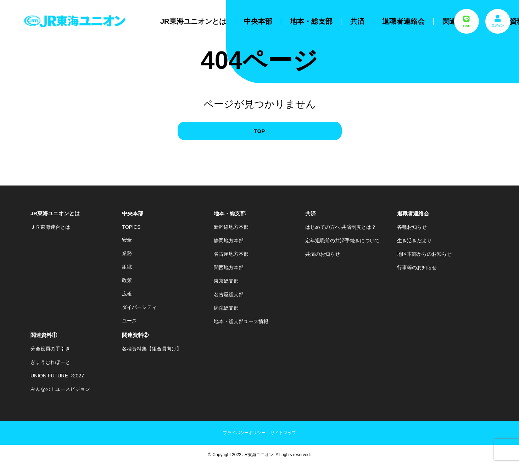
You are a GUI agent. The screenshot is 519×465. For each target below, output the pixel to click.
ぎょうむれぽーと (50, 362)
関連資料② (135, 335)
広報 (127, 294)
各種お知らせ (412, 227)
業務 (127, 253)
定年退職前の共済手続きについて (342, 240)
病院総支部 (226, 308)
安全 (127, 240)
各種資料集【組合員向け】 (152, 348)
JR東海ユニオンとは (193, 21)
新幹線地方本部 (231, 227)
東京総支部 (226, 281)
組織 (127, 267)
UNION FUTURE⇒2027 (57, 375)
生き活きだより (414, 240)
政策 (127, 280)
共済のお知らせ (322, 254)
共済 (357, 21)
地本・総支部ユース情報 (241, 321)
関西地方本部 (229, 267)
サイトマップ (283, 432)
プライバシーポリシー (244, 432)
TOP (259, 131)
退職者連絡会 (403, 21)
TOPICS (131, 227)
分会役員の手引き (50, 348)
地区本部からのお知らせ (424, 254)
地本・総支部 (311, 21)
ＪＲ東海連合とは (50, 227)
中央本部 (258, 21)
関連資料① (43, 335)
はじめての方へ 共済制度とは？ (340, 227)
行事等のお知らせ (417, 267)
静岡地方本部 (229, 240)
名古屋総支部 (229, 294)
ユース (129, 320)
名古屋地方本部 (231, 254)
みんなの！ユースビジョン (60, 389)
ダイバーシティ (139, 307)
